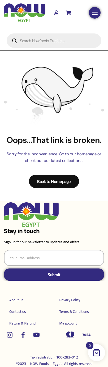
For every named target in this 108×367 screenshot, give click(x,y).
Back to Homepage (54, 181)
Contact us (17, 311)
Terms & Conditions (74, 311)
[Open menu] (95, 13)
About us (16, 299)
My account (68, 323)
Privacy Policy (69, 299)
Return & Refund (22, 323)
